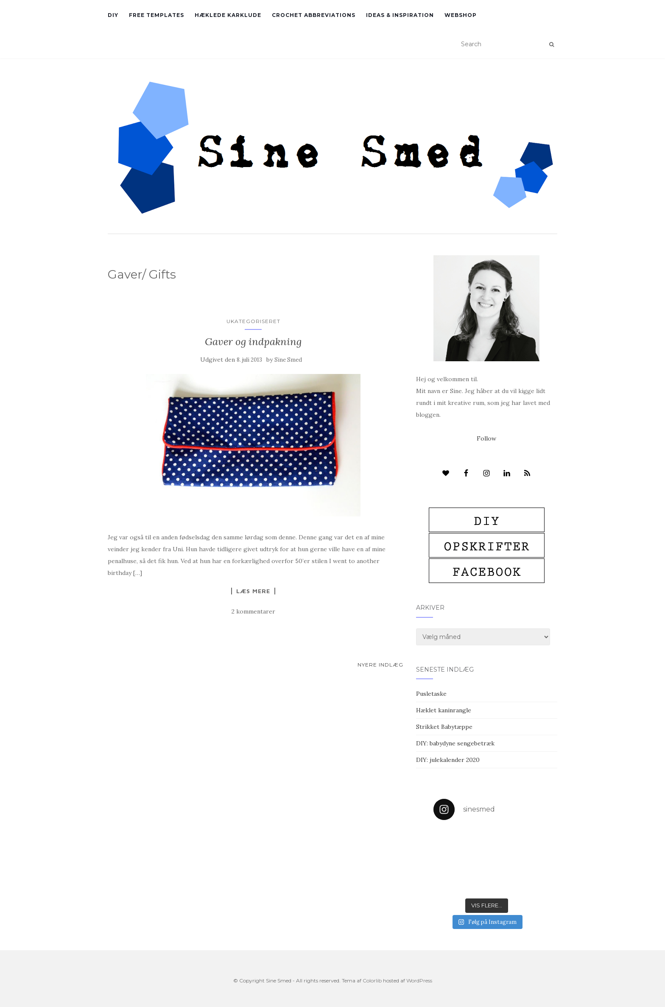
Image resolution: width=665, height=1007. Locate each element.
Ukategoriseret (253, 321)
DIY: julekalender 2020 (448, 760)
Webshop (460, 15)
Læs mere (253, 591)
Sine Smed (288, 359)
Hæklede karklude (228, 15)
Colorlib (372, 980)
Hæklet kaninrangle (443, 710)
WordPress (419, 980)
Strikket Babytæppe (444, 727)
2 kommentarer (253, 611)
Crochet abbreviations (313, 15)
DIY (113, 15)
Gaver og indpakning (253, 341)
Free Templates (156, 15)
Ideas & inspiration (400, 15)
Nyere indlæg (380, 664)
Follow (486, 438)
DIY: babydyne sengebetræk (455, 743)
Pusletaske (431, 693)
